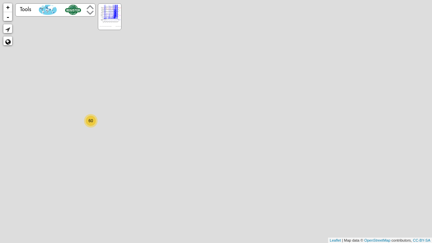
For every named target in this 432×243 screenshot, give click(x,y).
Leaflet (335, 240)
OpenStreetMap (377, 240)
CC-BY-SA (421, 240)
